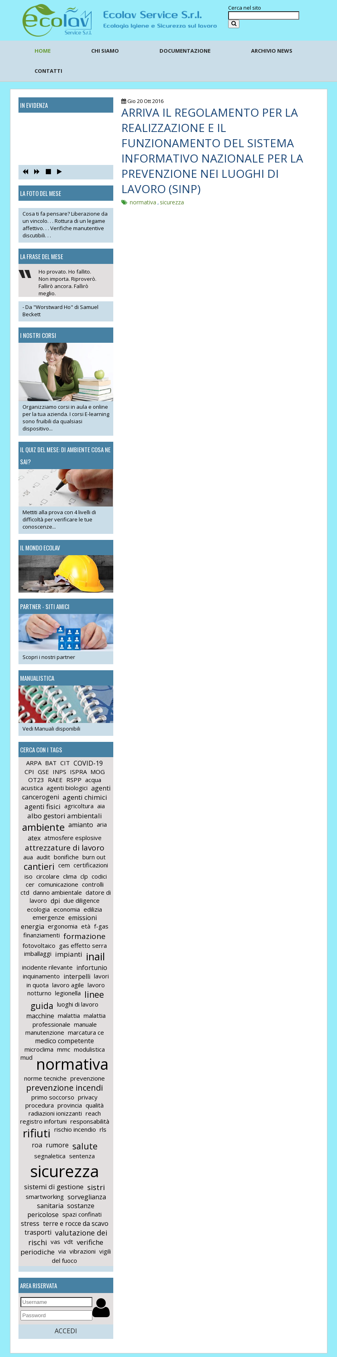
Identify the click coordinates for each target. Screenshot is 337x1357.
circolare (47, 876)
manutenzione (44, 1032)
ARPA (33, 763)
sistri (96, 1187)
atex (34, 838)
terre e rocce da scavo (75, 1223)
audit (43, 857)
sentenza (82, 1156)
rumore (57, 1145)
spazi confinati (82, 1214)
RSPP (74, 780)
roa (37, 1145)
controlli (93, 884)
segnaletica (49, 1156)
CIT (65, 763)
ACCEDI (66, 1330)
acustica (32, 788)
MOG (97, 772)
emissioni (82, 917)
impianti (68, 954)
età (85, 926)
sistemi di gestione (54, 1186)
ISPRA (78, 772)
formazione (84, 936)
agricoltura (79, 806)
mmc (63, 1049)
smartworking (45, 1196)
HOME (43, 50)
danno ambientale (57, 892)
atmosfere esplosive (73, 838)
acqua (93, 780)
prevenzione (87, 1078)
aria (102, 824)
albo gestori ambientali (64, 815)
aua (28, 857)
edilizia (93, 909)
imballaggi (37, 953)
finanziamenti (41, 935)
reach (93, 1113)
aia (101, 806)
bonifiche (66, 857)
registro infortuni (43, 1121)
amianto (80, 824)
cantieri (39, 866)
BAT (51, 763)
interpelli (76, 976)
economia (66, 909)
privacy (88, 1097)
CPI (29, 772)
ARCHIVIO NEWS (271, 50)
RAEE (55, 780)
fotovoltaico (38, 945)
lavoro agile (68, 985)
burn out (94, 857)
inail (95, 956)
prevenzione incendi (64, 1087)
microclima (39, 1049)
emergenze (49, 917)
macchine (40, 1015)
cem (64, 865)
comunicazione (58, 884)
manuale (85, 1024)
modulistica (89, 1049)
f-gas (101, 926)
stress (30, 1223)
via (62, 1251)
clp (84, 876)
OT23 (36, 780)
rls (103, 1129)
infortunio (91, 967)
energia (32, 926)
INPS (59, 772)
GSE (43, 772)
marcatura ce (86, 1032)
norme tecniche (45, 1078)
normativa (72, 1063)
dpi (55, 900)
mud (26, 1057)
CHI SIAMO (105, 50)
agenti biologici (67, 788)
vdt (68, 1242)
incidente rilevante (47, 967)
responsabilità (89, 1121)
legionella (68, 993)
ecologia (38, 909)
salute (85, 1146)
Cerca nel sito (244, 7)
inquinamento (41, 976)
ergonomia (63, 926)
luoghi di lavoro (77, 1004)
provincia (69, 1105)
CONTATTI (48, 70)
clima (70, 876)
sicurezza (64, 1171)
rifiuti (37, 1133)
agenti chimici (85, 797)
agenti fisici (43, 806)
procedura (39, 1105)
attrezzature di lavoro (64, 847)
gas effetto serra (83, 945)
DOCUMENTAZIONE (184, 50)
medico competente (64, 1040)
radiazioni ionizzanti (55, 1113)
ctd (24, 892)
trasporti (38, 1232)
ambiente (43, 827)
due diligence (81, 900)
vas (55, 1242)
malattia (69, 1015)
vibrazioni (82, 1251)
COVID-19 (88, 763)
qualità (95, 1105)
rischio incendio (75, 1129)
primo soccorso (52, 1097)
